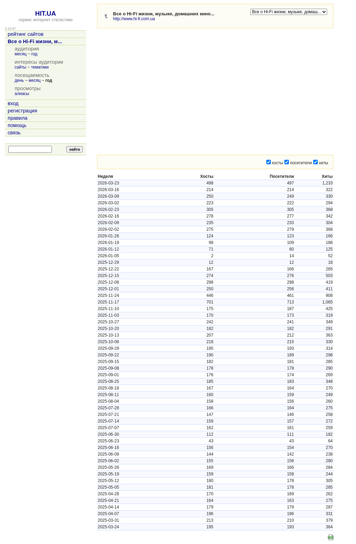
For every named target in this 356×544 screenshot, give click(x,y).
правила (17, 118)
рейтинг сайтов (25, 34)
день (19, 80)
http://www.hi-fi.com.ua (134, 18)
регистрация (22, 110)
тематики (40, 67)
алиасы (22, 93)
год (34, 54)
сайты (20, 67)
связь (14, 132)
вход (13, 103)
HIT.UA (45, 13)
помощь (17, 125)
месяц (20, 54)
